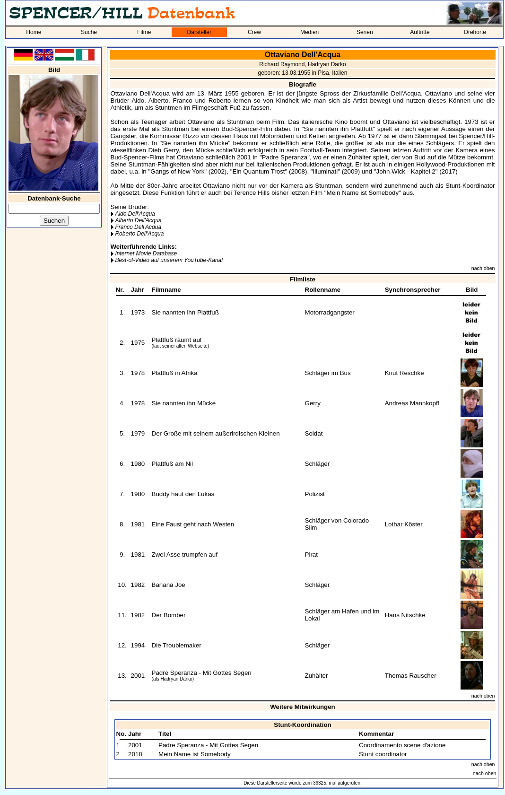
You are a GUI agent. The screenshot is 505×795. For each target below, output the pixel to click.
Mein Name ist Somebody (194, 754)
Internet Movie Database (146, 253)
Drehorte (475, 32)
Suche (89, 32)
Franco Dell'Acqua (138, 227)
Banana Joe (168, 584)
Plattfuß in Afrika (175, 372)
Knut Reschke (404, 372)
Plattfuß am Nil (172, 463)
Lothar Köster (404, 524)
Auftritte (419, 32)
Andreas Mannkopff (412, 403)
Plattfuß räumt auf (177, 339)
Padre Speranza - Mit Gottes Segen (202, 672)
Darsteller (199, 32)
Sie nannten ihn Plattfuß (185, 312)
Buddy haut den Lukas (183, 494)
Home (33, 32)
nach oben (483, 268)
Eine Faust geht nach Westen (193, 524)
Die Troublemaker (176, 645)
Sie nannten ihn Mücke (184, 403)
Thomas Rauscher (410, 675)
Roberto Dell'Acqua (139, 233)
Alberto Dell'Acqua (138, 220)
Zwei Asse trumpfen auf (185, 554)
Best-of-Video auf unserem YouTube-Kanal (168, 260)
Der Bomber (169, 615)
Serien (365, 32)
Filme (144, 32)
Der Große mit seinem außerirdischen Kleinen (216, 433)
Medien (309, 32)
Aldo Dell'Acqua (135, 213)
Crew (254, 32)
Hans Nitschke (405, 615)
